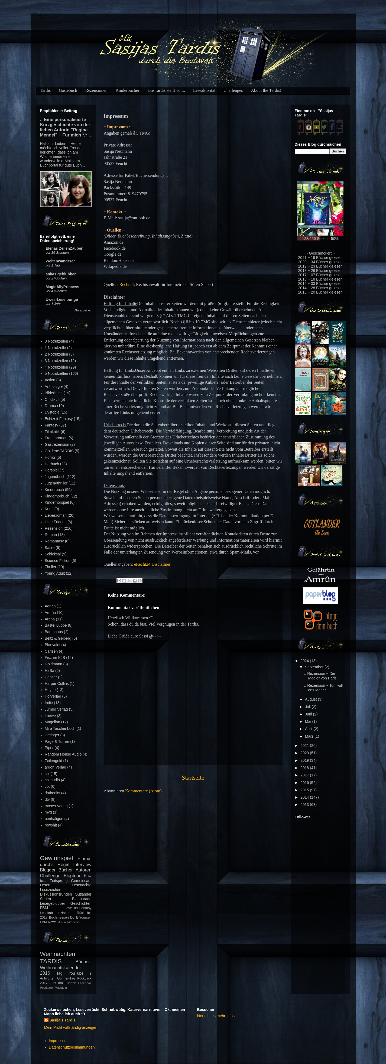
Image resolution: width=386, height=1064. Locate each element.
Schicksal (53, 554)
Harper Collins (57, 683)
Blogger (48, 870)
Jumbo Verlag (56, 709)
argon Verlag (55, 767)
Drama (50, 406)
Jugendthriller (56, 483)
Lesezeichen (50, 889)
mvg (48, 812)
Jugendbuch (55, 476)
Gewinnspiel (56, 858)
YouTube (76, 973)
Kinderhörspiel (57, 502)
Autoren (84, 870)
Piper (49, 748)
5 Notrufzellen (56, 373)
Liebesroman (56, 515)
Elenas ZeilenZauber (64, 248)
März (309, 736)
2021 (305, 745)
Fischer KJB (55, 657)
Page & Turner (57, 741)
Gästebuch (68, 90)
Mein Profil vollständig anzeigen (71, 1027)
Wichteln (61, 987)
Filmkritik (52, 431)
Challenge (50, 875)
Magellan (52, 722)
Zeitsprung (58, 880)
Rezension (54, 528)
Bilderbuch (54, 393)
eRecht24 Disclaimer (152, 564)
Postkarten (47, 987)
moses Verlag (56, 806)
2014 (305, 797)
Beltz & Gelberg (58, 638)
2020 (305, 753)
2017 (305, 775)
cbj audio (52, 780)
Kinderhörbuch (57, 496)
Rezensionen (96, 90)
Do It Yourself (81, 917)
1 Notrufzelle (55, 348)
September (315, 667)
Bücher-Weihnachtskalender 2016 (66, 967)
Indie (49, 703)
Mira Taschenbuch (60, 728)
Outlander (83, 894)
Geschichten (81, 903)
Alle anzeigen (82, 310)
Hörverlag (53, 696)
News (52, 922)
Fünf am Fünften (62, 983)
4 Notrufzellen (56, 367)
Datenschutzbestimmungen (72, 1047)
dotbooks (52, 793)
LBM (43, 922)
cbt (47, 786)
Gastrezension (57, 444)
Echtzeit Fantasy (59, 419)
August (311, 699)
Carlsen (51, 651)
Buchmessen (59, 917)
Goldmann (53, 664)
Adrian (50, 606)
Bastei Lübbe (56, 625)
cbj (47, 774)
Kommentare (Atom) (143, 791)
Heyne (50, 690)
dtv (47, 799)
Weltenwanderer (60, 261)
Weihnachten (57, 954)
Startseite (193, 777)
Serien (45, 899)
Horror (50, 457)
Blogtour (72, 875)
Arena (50, 619)
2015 (305, 790)
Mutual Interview (68, 922)
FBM (44, 908)
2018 (305, 768)
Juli (308, 707)
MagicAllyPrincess (62, 287)
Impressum (58, 1041)
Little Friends (55, 522)
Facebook (84, 983)
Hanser (51, 677)
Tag (59, 973)
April (309, 729)
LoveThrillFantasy (77, 908)
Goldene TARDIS (59, 451)
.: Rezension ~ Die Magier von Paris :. (322, 675)
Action (50, 380)
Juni (309, 714)
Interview (82, 864)
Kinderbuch (54, 489)
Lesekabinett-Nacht (55, 913)
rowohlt (51, 825)
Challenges (233, 90)
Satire (50, 547)
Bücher (65, 870)
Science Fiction (57, 560)
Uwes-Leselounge (62, 299)
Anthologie (54, 386)
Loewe (50, 716)
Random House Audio (63, 754)
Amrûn (50, 612)
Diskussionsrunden (56, 894)
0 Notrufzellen (56, 341)
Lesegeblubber (52, 903)
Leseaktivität (204, 90)
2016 (305, 782)
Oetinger (52, 735)
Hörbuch (52, 464)
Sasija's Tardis (63, 1020)
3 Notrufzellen (56, 361)
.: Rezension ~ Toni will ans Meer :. (323, 687)
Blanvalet (52, 645)
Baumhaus (54, 632)
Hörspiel (52, 470)
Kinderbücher (128, 90)
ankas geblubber (61, 274)
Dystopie (52, 412)
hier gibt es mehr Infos (216, 1016)
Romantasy (54, 541)
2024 (305, 661)
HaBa (49, 670)
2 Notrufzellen (56, 354)
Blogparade (82, 899)
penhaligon (54, 818)
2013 (305, 804)
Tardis (45, 90)
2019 (305, 760)
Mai (308, 721)
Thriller (50, 567)
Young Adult (55, 573)
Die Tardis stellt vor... (166, 90)
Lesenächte (81, 885)
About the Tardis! (266, 90)
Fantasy (51, 425)
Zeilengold (53, 761)
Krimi (49, 509)
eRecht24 (126, 284)
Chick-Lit (52, 399)
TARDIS (51, 961)
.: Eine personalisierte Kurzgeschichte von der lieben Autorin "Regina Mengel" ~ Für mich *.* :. (65, 127)
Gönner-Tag (66, 978)
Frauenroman (56, 438)
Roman (51, 534)
